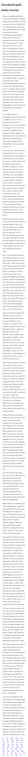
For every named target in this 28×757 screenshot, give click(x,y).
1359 (12, 740)
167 (12, 755)
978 (16, 755)
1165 (13, 751)
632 (3, 753)
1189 (16, 748)
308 (17, 751)
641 (8, 744)
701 (21, 742)
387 (7, 738)
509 (24, 753)
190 (3, 751)
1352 (8, 751)
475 (21, 738)
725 (21, 755)
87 (3, 738)
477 (11, 748)
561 (3, 755)
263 (8, 740)
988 (3, 746)
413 (17, 744)
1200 (22, 751)
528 (3, 742)
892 (22, 746)
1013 (17, 738)
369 (22, 740)
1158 (17, 746)
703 (13, 744)
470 (8, 742)
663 (16, 753)
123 (11, 753)
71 (19, 753)
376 (3, 740)
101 (8, 755)
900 (3, 748)
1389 (17, 740)
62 (7, 753)
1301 (12, 742)
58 (7, 748)
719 (17, 742)
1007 (4, 744)
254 (21, 744)
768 (21, 748)
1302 (12, 738)
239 (13, 746)
